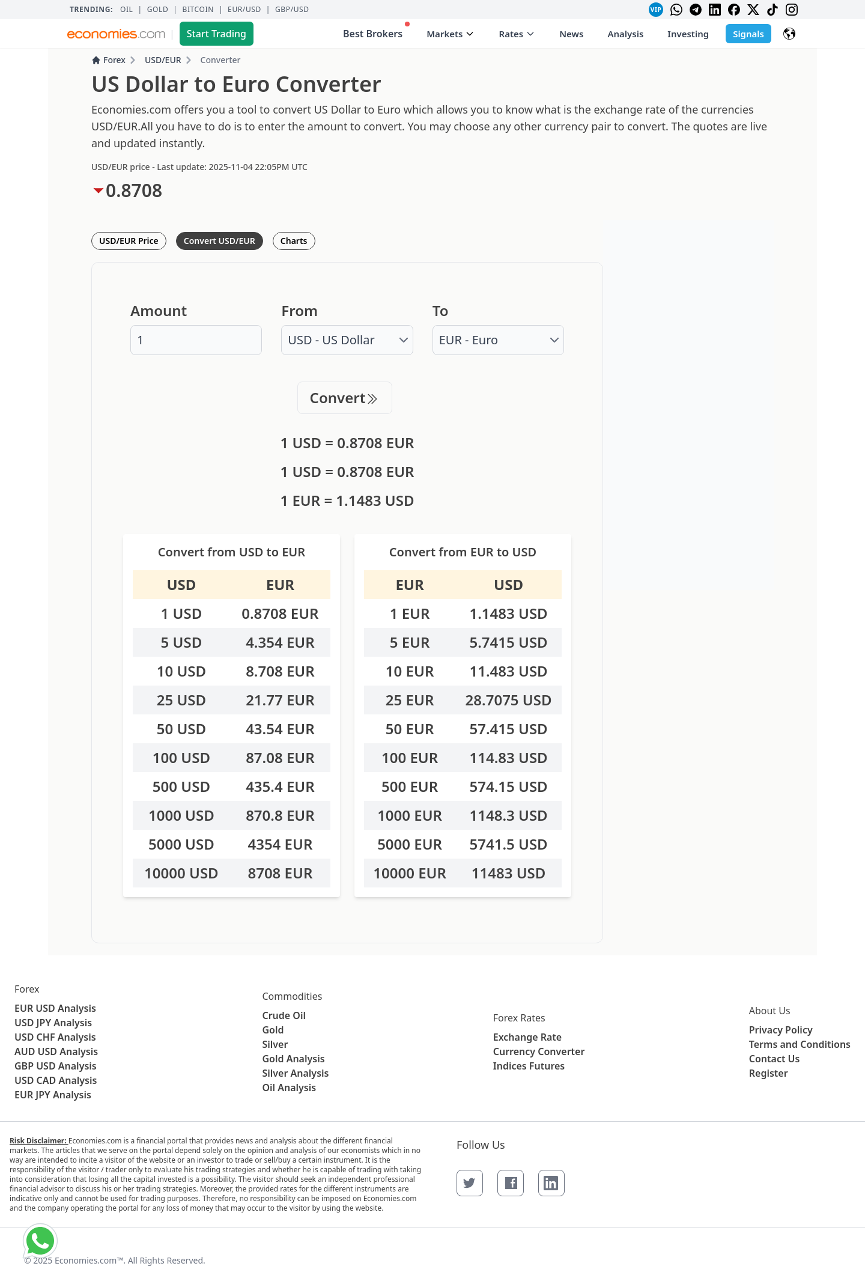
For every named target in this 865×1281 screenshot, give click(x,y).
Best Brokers (376, 31)
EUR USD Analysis (55, 1008)
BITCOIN (197, 9)
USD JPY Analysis (53, 1022)
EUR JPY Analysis (52, 1094)
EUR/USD (244, 9)
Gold (158, 9)
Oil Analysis (289, 1087)
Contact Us (774, 1058)
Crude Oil (284, 1015)
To (440, 310)
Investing (688, 34)
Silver (275, 1044)
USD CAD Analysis (55, 1080)
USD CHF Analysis (55, 1037)
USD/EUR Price (129, 240)
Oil (126, 9)
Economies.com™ (89, 1260)
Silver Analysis (295, 1073)
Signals (748, 34)
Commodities (292, 996)
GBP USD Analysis (55, 1066)
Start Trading (216, 33)
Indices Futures (529, 1066)
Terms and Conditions (800, 1044)
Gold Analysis (293, 1058)
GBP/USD (292, 9)
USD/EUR (163, 59)
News (571, 34)
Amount (158, 310)
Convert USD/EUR (219, 240)
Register (768, 1073)
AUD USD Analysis (56, 1051)
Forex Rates (519, 1017)
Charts (294, 240)
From (299, 310)
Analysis (625, 34)
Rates (517, 34)
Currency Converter (539, 1051)
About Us (770, 1010)
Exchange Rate (527, 1037)
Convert (345, 397)
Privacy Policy (781, 1029)
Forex (108, 59)
